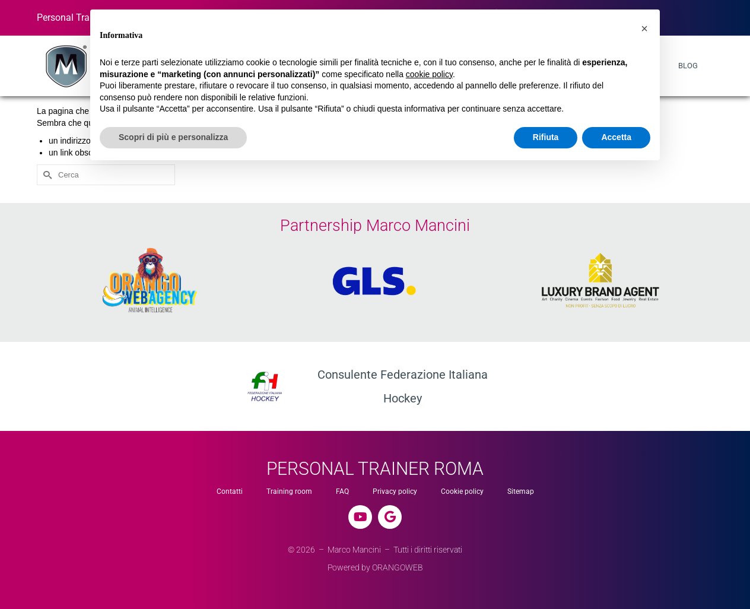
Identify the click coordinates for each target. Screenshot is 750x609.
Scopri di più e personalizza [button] (173, 137)
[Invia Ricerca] (46, 174)
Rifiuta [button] (546, 137)
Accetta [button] (616, 137)
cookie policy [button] (429, 74)
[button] (644, 28)
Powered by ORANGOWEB (375, 567)
